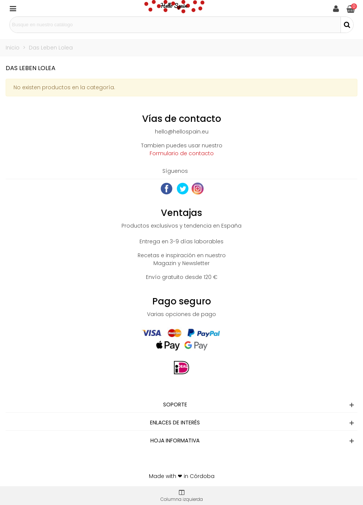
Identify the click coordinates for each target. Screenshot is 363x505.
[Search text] (175, 25)
